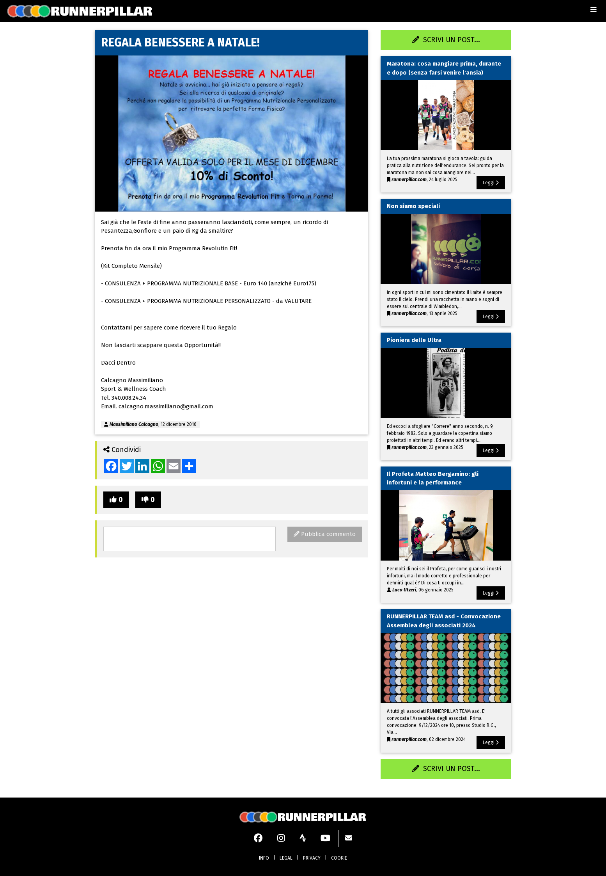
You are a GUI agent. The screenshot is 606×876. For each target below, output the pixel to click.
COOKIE (339, 858)
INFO (264, 858)
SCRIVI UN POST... (446, 40)
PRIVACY (312, 858)
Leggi (491, 182)
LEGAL (286, 858)
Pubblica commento (325, 534)
